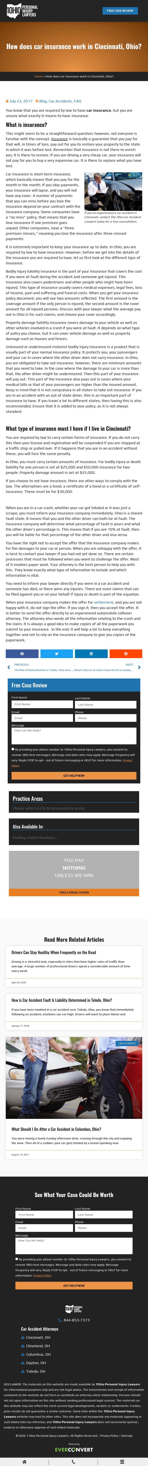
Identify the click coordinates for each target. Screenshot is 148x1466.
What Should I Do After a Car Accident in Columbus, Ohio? (56, 1129)
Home (38, 76)
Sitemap (126, 1436)
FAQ (77, 101)
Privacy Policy (109, 1436)
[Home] (24, 1462)
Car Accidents (60, 101)
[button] (22, 653)
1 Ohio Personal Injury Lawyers (47, 1436)
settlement (103, 602)
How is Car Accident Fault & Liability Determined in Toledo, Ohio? (62, 1000)
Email (15, 712)
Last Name (82, 698)
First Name (19, 697)
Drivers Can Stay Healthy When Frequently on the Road (54, 952)
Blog (43, 101)
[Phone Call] (73, 1462)
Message (18, 725)
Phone (79, 712)
